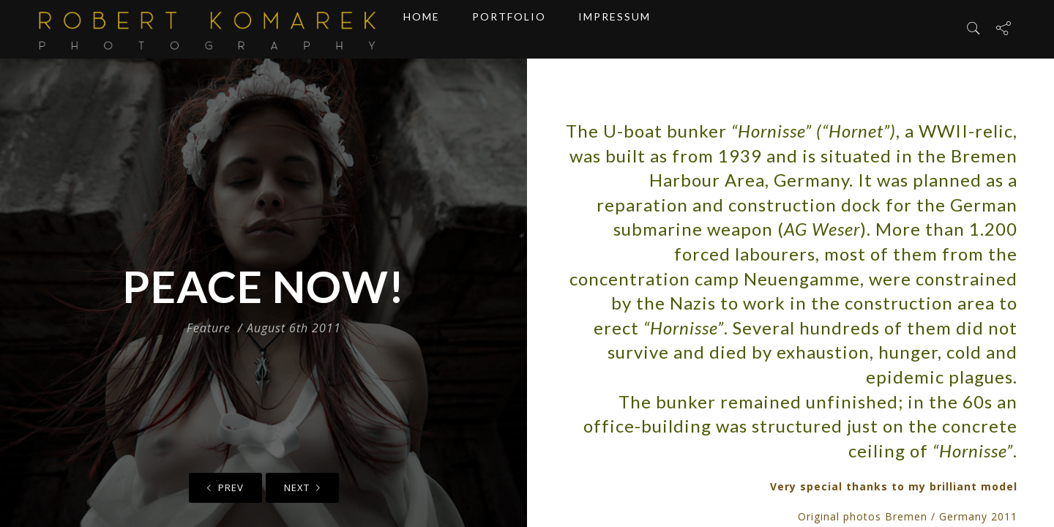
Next (302, 487)
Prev (225, 487)
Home (421, 29)
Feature (209, 328)
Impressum (614, 29)
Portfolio (509, 29)
